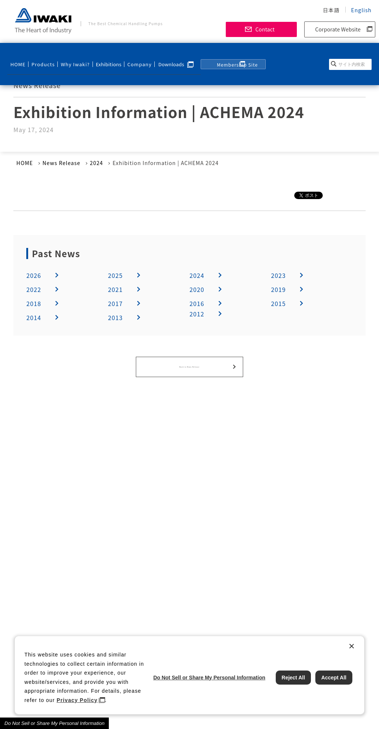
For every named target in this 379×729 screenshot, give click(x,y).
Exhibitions (101, 54)
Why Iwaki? (69, 54)
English (361, 10)
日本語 (331, 10)
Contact (265, 29)
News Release (61, 163)
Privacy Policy (77, 700)
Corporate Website (338, 29)
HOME (17, 54)
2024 (96, 163)
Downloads (162, 54)
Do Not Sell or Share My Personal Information (54, 723)
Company (130, 54)
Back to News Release (189, 364)
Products (40, 54)
